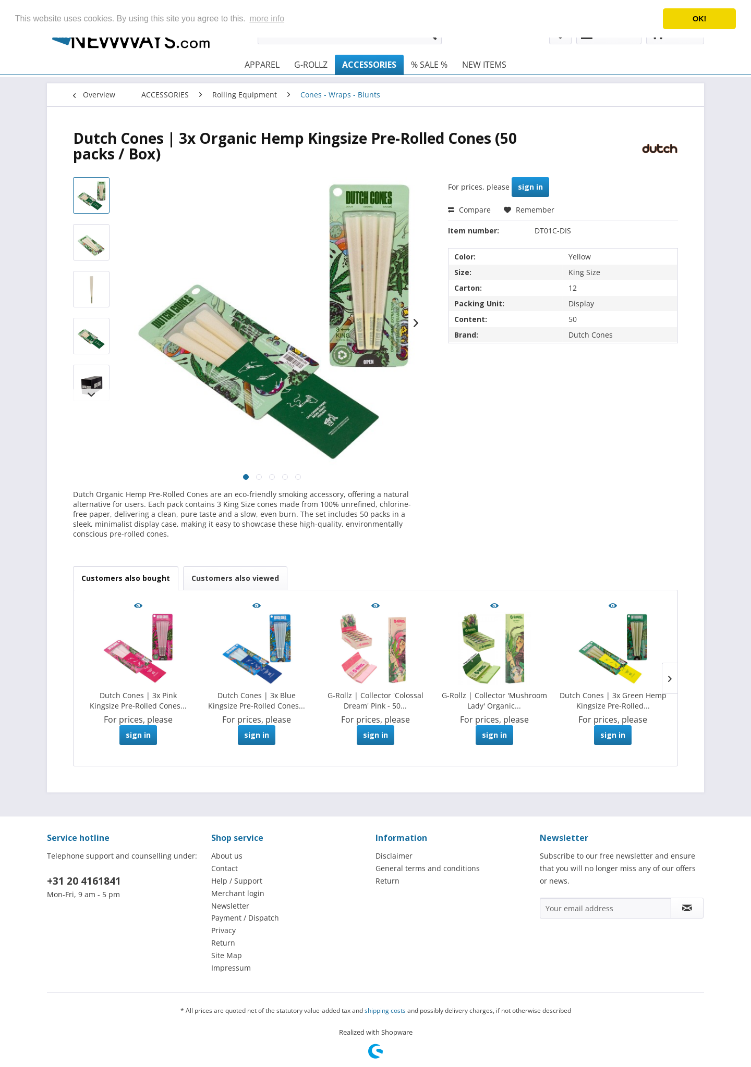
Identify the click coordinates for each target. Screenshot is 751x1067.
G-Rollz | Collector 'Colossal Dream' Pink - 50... (375, 700)
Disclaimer (394, 856)
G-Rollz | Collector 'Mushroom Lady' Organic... (494, 700)
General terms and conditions (428, 868)
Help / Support (236, 881)
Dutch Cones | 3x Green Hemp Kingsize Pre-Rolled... (613, 700)
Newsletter (230, 906)
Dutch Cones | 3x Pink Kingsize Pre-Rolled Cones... (138, 700)
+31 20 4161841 (84, 881)
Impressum (231, 968)
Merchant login (237, 893)
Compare (469, 210)
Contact (224, 868)
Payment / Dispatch (245, 918)
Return (223, 943)
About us (227, 856)
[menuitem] (262, 65)
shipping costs (385, 1010)
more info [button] (266, 18)
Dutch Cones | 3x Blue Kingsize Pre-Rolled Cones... (256, 700)
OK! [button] (699, 19)
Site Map (226, 955)
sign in (530, 187)
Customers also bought (125, 578)
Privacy (223, 930)
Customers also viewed (235, 578)
